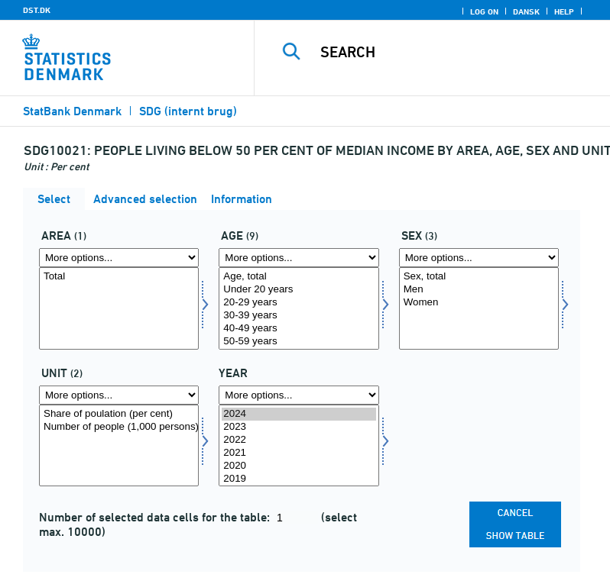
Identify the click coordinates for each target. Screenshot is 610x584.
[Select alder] (298, 308)
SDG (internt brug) (188, 111)
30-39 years (298, 315)
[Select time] (298, 446)
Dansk (526, 11)
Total (119, 276)
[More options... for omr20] (119, 257)
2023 (298, 427)
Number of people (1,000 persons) (119, 427)
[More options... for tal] (119, 395)
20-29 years (298, 302)
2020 (298, 466)
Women (479, 302)
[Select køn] (479, 308)
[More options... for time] (298, 395)
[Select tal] (119, 446)
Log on (484, 11)
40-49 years (298, 328)
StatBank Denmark (72, 111)
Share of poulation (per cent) (119, 414)
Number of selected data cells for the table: (156, 517)
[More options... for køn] (479, 257)
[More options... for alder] (298, 257)
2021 (298, 453)
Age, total (298, 276)
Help (564, 11)
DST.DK (36, 10)
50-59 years (298, 341)
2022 (298, 440)
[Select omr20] (119, 308)
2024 (298, 414)
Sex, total (479, 276)
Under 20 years (298, 289)
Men (479, 289)
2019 (298, 479)
